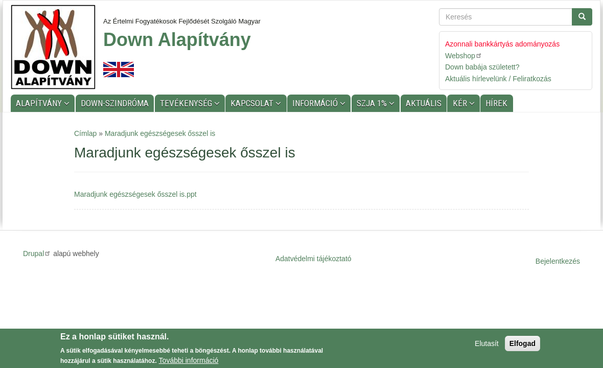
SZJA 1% (373, 103)
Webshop (463, 55)
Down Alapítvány (177, 39)
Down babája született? (482, 67)
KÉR (461, 103)
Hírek (496, 103)
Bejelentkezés (558, 261)
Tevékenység (187, 103)
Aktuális (424, 103)
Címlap (85, 133)
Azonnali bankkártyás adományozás (502, 44)
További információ (189, 361)
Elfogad (522, 344)
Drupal (37, 253)
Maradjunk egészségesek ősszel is (160, 133)
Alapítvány (40, 103)
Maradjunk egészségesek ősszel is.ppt (135, 194)
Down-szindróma (115, 103)
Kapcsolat (252, 103)
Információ (316, 103)
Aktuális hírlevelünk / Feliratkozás (498, 79)
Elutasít (487, 344)
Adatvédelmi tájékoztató (313, 259)
